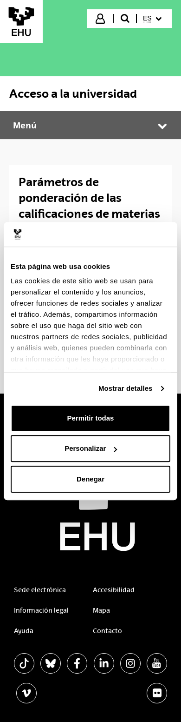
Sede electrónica (40, 590)
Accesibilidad (114, 590)
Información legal (41, 610)
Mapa (101, 610)
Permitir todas (90, 418)
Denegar (90, 479)
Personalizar (91, 448)
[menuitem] (153, 18)
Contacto (107, 631)
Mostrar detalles (125, 388)
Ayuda (23, 631)
